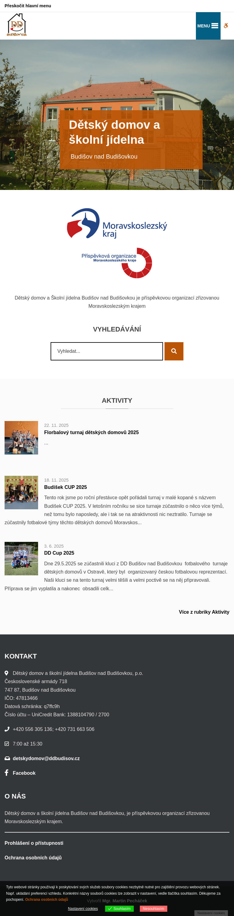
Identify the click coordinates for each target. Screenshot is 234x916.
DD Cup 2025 (59, 553)
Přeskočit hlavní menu (28, 5)
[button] (203, 26)
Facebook (20, 773)
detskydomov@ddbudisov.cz (46, 758)
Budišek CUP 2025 (65, 487)
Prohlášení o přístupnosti (34, 843)
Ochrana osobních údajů (33, 857)
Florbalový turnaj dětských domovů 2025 (91, 432)
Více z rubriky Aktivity (204, 612)
